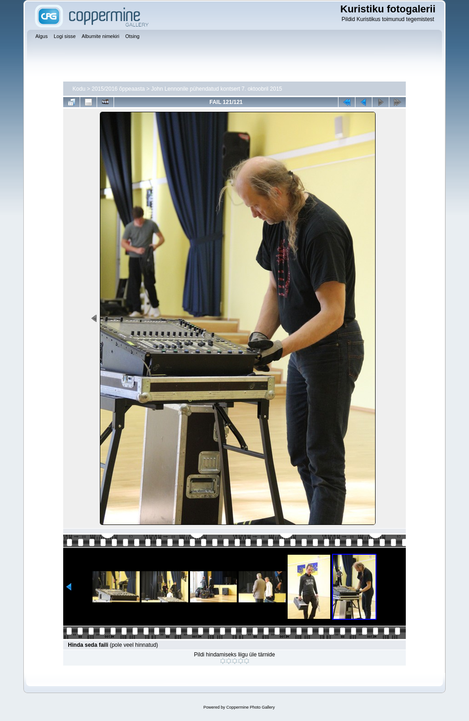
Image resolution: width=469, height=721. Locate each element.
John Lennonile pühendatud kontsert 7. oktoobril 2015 (216, 89)
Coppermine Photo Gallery (250, 707)
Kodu (78, 89)
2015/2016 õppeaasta (118, 89)
